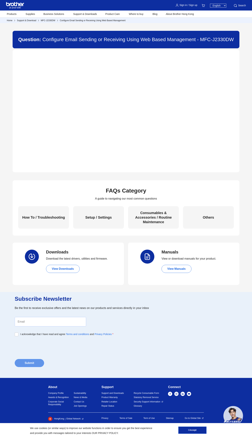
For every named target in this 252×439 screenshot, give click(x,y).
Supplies (30, 14)
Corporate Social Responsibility (56, 403)
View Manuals (176, 268)
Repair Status (108, 406)
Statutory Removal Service (146, 397)
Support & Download (26, 20)
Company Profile (56, 393)
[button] (233, 416)
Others (208, 217)
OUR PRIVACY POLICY (105, 433)
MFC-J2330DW (48, 20)
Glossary (138, 406)
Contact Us (79, 401)
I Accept (192, 430)
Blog (154, 14)
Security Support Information (147, 401)
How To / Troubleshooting (43, 217)
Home (9, 20)
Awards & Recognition (58, 397)
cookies (43, 428)
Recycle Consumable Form (146, 393)
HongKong (56, 419)
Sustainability (80, 393)
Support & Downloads (85, 14)
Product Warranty (110, 397)
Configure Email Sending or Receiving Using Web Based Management (92, 20)
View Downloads (63, 268)
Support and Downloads (113, 393)
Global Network (73, 418)
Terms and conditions (77, 334)
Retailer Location (109, 401)
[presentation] (41, 346)
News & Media (80, 397)
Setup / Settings (98, 217)
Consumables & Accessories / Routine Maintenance (153, 217)
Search (239, 6)
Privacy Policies (103, 334)
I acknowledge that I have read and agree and (66, 334)
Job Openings (80, 406)
